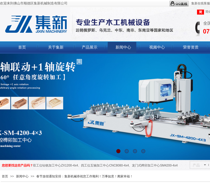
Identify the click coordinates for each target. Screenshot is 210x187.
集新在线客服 (190, 3)
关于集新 (56, 47)
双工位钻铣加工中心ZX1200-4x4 (55, 165)
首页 (22, 47)
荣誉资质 (191, 47)
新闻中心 (123, 47)
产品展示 (89, 47)
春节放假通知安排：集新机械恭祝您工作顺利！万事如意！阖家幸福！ (84, 176)
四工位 (85, 165)
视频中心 (157, 47)
